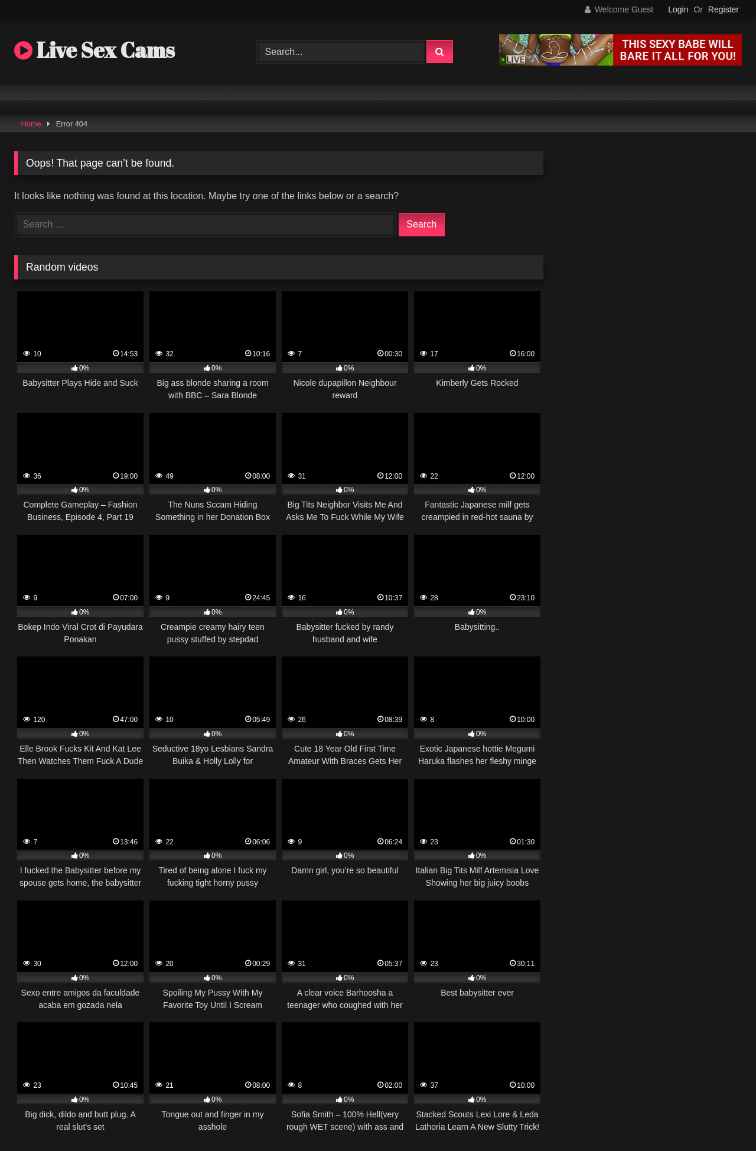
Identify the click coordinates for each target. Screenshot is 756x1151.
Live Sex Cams (94, 49)
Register (723, 9)
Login (678, 9)
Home (31, 123)
